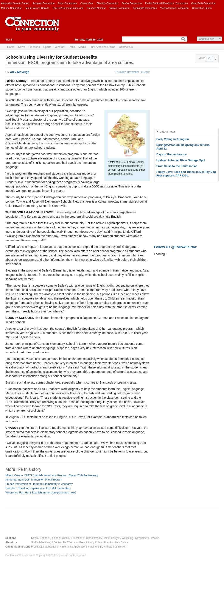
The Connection (32, 27)
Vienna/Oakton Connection (174, 8)
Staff (33, 542)
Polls (72, 46)
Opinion (54, 538)
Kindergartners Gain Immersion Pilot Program (33, 479)
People (155, 538)
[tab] (186, 131)
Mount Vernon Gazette (37, 8)
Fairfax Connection (132, 3)
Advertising (45, 542)
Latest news (168, 131)
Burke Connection (67, 3)
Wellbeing (127, 538)
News (21, 46)
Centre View (86, 3)
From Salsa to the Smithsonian (177, 166)
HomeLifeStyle (111, 538)
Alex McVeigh (19, 72)
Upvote (209, 59)
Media (82, 46)
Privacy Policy (94, 542)
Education (76, 538)
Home (11, 46)
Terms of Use (76, 542)
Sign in (9, 39)
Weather (60, 46)
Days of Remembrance (171, 154)
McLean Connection (11, 8)
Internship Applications (74, 546)
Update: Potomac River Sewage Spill (180, 160)
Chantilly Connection (107, 3)
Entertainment (93, 538)
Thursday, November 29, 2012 (132, 71)
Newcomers (142, 538)
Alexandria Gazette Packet (15, 3)
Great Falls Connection (203, 3)
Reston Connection (119, 8)
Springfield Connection (145, 8)
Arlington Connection (43, 3)
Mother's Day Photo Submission (108, 546)
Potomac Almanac (96, 8)
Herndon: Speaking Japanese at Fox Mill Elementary (38, 488)
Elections (34, 46)
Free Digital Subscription (45, 546)
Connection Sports (202, 8)
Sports (47, 46)
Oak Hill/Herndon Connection (68, 8)
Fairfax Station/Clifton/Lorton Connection (166, 3)
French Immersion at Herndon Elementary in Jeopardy (39, 483)
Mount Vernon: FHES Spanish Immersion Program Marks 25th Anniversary (51, 475)
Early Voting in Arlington (172, 139)
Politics (65, 538)
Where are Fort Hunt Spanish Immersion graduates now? (40, 492)
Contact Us (126, 46)
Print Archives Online (102, 46)
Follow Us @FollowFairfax (175, 247)
